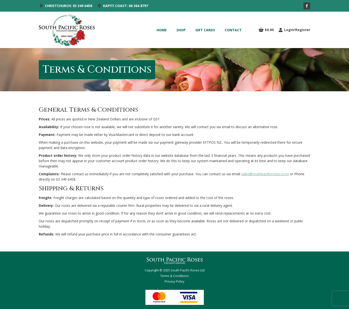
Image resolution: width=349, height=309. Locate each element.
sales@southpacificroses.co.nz (265, 174)
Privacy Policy (174, 281)
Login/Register (294, 30)
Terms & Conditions (174, 276)
